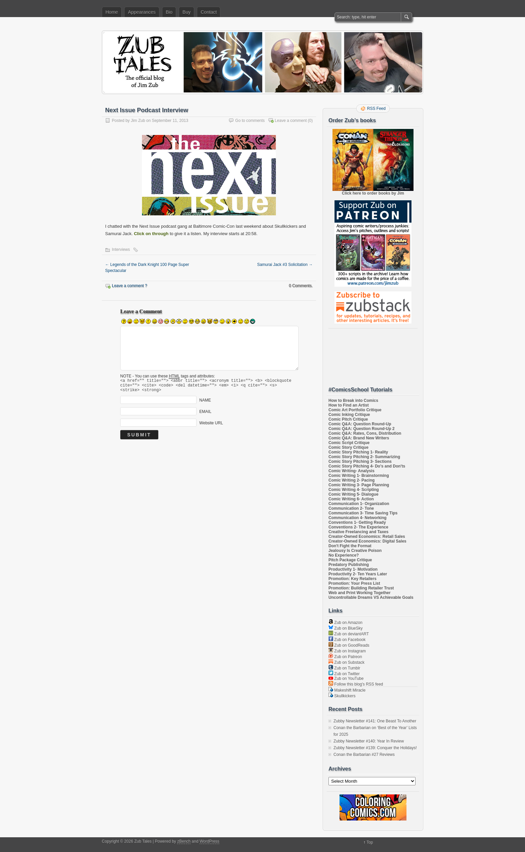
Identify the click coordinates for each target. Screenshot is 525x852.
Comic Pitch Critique (348, 419)
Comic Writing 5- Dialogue (353, 494)
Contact (209, 12)
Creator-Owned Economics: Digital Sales (367, 541)
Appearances (142, 12)
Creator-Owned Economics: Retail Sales (366, 536)
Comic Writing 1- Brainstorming (358, 475)
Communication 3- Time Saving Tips (362, 513)
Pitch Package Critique (350, 560)
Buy (186, 12)
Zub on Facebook (347, 639)
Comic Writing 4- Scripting (353, 489)
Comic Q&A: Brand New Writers (358, 438)
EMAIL (205, 414)
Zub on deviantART (348, 634)
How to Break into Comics (353, 400)
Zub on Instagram (347, 651)
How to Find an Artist (348, 405)
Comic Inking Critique (349, 414)
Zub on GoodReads (348, 645)
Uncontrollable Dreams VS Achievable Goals (371, 597)
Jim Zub (138, 120)
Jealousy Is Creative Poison (355, 550)
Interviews (121, 249)
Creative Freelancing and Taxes (358, 531)
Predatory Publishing (348, 564)
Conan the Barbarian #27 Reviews (364, 754)
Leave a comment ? (129, 285)
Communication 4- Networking (357, 517)
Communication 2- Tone (351, 508)
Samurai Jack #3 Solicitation (285, 264)
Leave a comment (291, 120)
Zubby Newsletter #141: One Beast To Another (374, 721)
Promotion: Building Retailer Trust (361, 588)
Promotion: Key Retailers (352, 578)
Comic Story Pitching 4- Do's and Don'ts (366, 466)
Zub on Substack (346, 662)
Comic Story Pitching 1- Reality (358, 452)
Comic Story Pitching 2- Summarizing (364, 456)
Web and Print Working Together (359, 592)
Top (370, 842)
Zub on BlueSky (345, 628)
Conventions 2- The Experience (358, 527)
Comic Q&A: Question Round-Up (359, 424)
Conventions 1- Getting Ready (357, 522)
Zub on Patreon (345, 656)
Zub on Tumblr (344, 668)
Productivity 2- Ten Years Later (357, 574)
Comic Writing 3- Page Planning (358, 485)
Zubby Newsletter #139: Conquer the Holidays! (375, 748)
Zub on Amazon (345, 622)
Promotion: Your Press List (354, 583)
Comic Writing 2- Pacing (351, 480)
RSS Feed (376, 108)
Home (111, 12)
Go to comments (250, 120)
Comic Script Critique (349, 442)
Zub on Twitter (344, 673)
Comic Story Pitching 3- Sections (360, 461)
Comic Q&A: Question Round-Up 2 (361, 428)
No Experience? (343, 555)
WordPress (209, 841)
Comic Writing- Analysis (351, 471)
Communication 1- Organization (358, 503)
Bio (169, 12)
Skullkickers (342, 696)
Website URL (211, 426)
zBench (184, 841)
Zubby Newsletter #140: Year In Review (368, 741)
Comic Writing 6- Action (351, 499)
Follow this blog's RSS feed (355, 684)
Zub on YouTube (346, 678)
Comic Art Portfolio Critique (354, 410)
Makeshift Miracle (347, 690)
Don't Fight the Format (349, 546)
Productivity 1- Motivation (353, 569)
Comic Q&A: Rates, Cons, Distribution (364, 433)
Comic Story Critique (348, 447)
